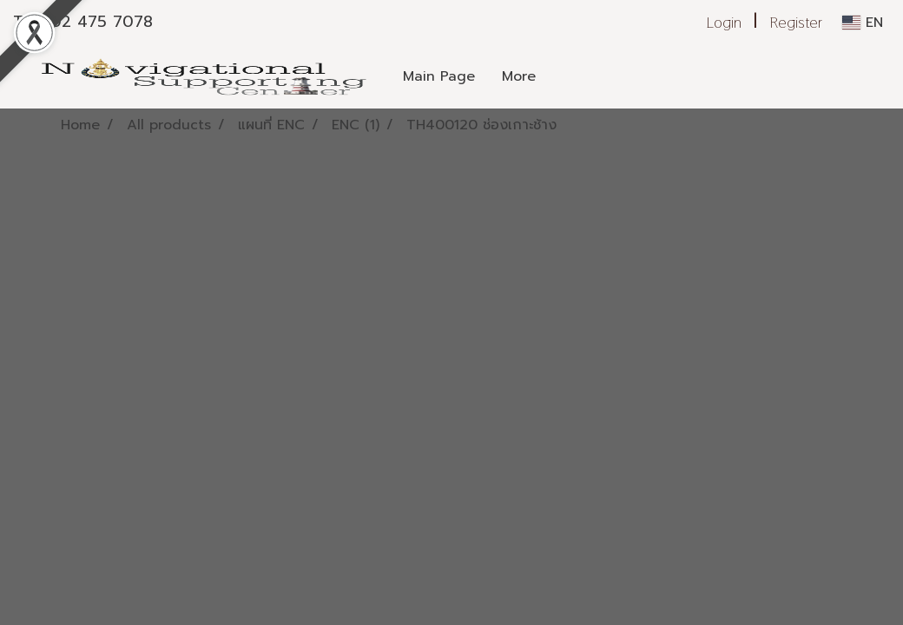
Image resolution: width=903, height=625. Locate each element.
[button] (600, 76)
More (519, 76)
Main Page (439, 76)
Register (796, 22)
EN (862, 22)
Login (724, 22)
